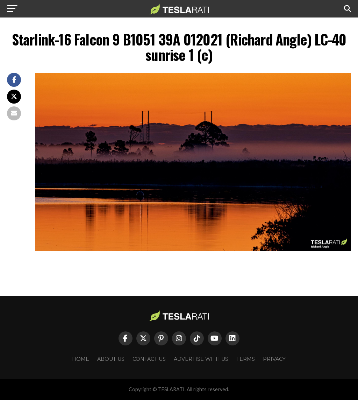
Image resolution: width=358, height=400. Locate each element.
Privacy (274, 359)
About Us (110, 359)
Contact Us (149, 359)
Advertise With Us (201, 359)
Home (80, 359)
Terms (245, 359)
